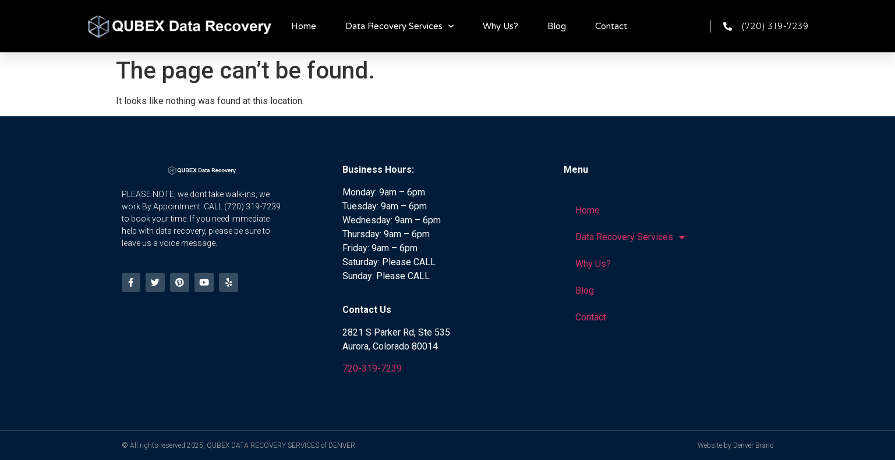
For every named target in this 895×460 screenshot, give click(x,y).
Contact (611, 26)
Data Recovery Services (399, 26)
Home (303, 26)
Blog (556, 26)
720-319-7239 (372, 368)
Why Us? (500, 26)
